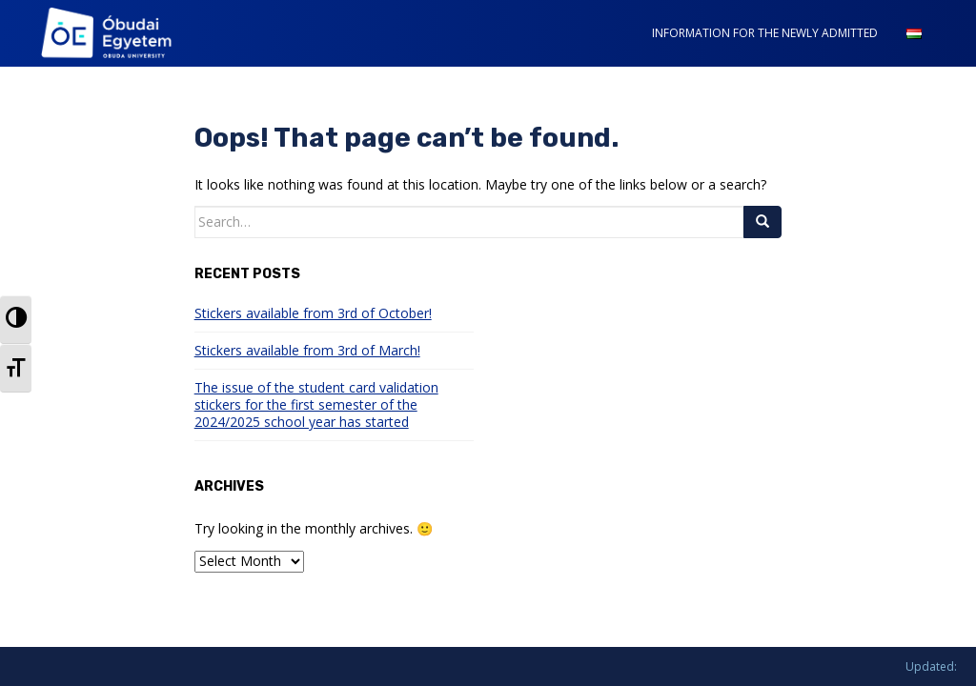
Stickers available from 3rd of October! (313, 313)
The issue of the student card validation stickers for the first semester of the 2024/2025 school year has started (316, 404)
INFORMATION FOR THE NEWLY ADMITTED (765, 33)
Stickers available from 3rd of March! (307, 350)
